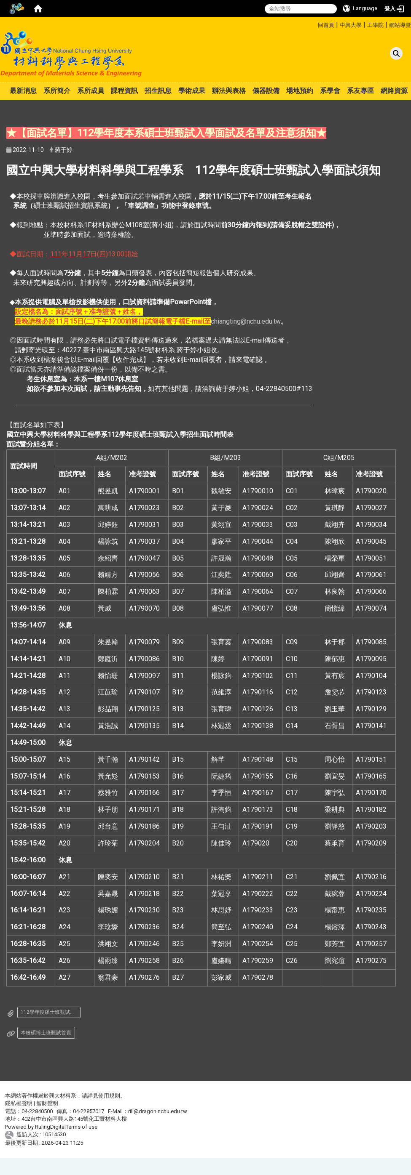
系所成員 (90, 91)
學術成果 (191, 91)
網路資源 (394, 91)
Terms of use (81, 1127)
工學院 (375, 25)
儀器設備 (266, 91)
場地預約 (299, 91)
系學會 (330, 91)
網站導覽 (400, 25)
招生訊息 (158, 91)
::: (315, 24)
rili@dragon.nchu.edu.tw (157, 1111)
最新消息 (23, 91)
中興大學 (351, 25)
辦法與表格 (229, 91)
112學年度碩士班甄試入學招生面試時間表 (51, 1012)
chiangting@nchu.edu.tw (246, 321)
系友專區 (360, 91)
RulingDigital (50, 1127)
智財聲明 (47, 1103)
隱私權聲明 (18, 1103)
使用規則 (109, 1096)
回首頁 (326, 25)
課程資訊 (124, 91)
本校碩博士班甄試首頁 (46, 1033)
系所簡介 (56, 91)
